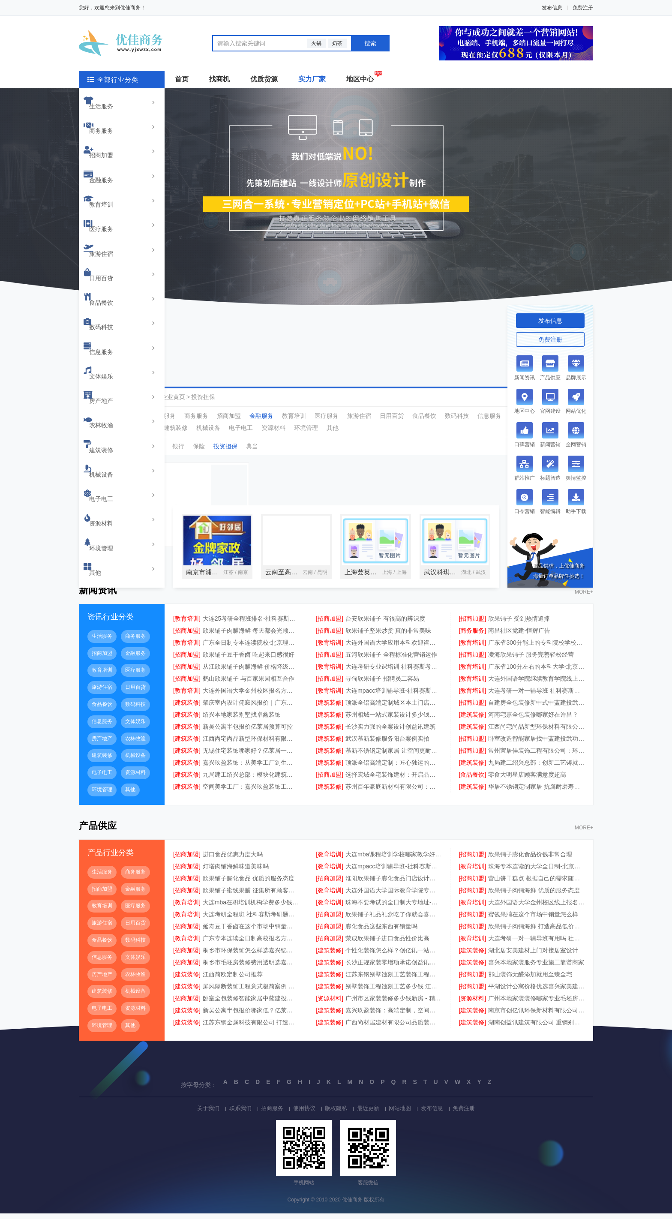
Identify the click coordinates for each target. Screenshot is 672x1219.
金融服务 (110, 140)
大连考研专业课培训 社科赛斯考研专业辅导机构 (393, 672)
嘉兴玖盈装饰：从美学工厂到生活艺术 (251, 768)
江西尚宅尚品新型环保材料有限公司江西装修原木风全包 (251, 744)
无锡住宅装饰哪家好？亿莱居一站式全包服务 (251, 756)
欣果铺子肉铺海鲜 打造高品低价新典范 (536, 931)
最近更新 (371, 1113)
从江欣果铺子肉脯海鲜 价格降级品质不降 (251, 672)
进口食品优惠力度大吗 (233, 859)
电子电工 (110, 318)
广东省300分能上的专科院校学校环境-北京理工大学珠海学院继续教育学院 (536, 648)
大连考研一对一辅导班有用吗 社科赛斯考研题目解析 (536, 943)
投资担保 (203, 396)
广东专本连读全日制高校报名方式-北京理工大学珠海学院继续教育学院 (251, 943)
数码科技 (110, 222)
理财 (158, 446)
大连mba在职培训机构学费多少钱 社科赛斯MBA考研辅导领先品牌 (251, 907)
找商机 (219, 79)
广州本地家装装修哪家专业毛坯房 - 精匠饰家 (536, 1003)
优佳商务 (143, 396)
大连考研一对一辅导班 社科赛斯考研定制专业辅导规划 (536, 696)
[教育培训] (187, 624)
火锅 (316, 43)
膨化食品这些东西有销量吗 (381, 931)
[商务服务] (472, 636)
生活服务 (110, 99)
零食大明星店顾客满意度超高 (527, 780)
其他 (104, 360)
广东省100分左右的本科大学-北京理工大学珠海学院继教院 (536, 672)
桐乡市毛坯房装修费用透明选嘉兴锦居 (251, 967)
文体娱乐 (110, 250)
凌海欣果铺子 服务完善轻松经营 (531, 660)
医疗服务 (110, 168)
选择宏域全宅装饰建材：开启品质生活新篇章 (393, 780)
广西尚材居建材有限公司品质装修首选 (393, 1027)
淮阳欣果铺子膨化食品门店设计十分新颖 (393, 883)
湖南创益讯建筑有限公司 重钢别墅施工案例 (536, 1027)
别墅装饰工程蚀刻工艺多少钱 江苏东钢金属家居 (393, 991)
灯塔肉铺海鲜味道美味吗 (236, 871)
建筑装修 (110, 291)
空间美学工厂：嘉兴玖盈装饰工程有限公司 (251, 792)
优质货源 (264, 79)
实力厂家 (312, 79)
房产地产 (110, 264)
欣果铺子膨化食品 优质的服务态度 (248, 883)
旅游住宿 (110, 181)
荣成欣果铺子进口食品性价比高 (387, 943)
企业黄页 (173, 396)
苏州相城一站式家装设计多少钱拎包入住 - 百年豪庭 (393, 720)
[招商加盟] (329, 624)
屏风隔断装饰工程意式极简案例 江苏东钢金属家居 (251, 991)
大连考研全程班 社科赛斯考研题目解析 (251, 919)
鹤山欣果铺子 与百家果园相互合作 (248, 684)
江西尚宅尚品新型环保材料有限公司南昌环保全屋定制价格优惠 (536, 732)
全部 (137, 415)
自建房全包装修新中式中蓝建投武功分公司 (536, 708)
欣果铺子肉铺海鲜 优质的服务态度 (534, 895)
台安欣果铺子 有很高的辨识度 (385, 624)
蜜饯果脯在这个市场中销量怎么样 (533, 919)
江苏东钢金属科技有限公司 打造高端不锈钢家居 (251, 1027)
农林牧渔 (110, 277)
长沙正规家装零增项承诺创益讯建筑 (393, 967)
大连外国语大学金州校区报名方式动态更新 (251, 696)
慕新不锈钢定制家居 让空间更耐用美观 (393, 756)
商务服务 (110, 113)
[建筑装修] (187, 708)
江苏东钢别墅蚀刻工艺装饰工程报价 (393, 979)
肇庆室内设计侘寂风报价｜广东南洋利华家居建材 (251, 708)
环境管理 (110, 346)
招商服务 (266, 1113)
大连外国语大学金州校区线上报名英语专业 (536, 907)
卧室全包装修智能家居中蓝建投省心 (251, 1003)
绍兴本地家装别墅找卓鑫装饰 (242, 720)
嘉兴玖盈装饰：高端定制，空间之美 (393, 1015)
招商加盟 (110, 126)
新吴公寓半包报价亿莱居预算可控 (248, 732)
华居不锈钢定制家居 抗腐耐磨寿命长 (536, 792)
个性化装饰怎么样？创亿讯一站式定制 (393, 955)
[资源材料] (329, 1003)
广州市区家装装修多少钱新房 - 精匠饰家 (393, 1003)
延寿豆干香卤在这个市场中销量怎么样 (251, 931)
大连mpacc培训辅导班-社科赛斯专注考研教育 (393, 871)
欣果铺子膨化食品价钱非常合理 (530, 859)
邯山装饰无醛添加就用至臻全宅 (530, 979)
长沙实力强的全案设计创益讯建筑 (390, 732)
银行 (178, 446)
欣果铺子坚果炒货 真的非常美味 (388, 636)
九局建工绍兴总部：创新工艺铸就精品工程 (536, 768)
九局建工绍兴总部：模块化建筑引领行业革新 (251, 780)
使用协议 (301, 1113)
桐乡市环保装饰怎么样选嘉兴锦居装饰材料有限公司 (251, 955)
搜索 (370, 43)
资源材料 (110, 332)
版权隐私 (336, 1113)
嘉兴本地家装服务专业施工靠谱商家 (536, 967)
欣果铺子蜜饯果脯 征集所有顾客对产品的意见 (251, 895)
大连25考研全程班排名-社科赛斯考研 (251, 624)
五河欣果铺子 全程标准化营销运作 (391, 660)
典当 (252, 446)
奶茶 (337, 43)
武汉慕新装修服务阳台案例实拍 (387, 744)
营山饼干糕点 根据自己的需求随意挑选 (536, 883)
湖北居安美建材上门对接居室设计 (533, 955)
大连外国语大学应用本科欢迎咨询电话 (393, 648)
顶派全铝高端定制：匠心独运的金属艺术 (393, 768)
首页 (182, 79)
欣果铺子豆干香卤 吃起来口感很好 (248, 660)
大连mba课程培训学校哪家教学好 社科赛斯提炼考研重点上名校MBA (393, 859)
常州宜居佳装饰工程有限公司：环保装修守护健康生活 (536, 756)
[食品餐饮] (472, 780)
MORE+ (584, 598)
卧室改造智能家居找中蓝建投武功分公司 (536, 744)
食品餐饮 (110, 209)
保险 (199, 446)
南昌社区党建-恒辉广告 (519, 636)
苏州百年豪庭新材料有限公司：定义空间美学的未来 (393, 792)
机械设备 (110, 305)
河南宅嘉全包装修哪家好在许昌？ (533, 720)
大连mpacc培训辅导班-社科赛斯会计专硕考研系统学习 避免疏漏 (393, 696)
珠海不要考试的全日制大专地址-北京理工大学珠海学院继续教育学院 (393, 907)
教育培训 (110, 154)
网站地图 (406, 1113)
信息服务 (110, 236)
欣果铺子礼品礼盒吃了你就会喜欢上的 (393, 919)
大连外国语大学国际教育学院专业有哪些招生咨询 (393, 895)
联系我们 (230, 1113)
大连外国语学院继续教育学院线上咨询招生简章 (536, 684)
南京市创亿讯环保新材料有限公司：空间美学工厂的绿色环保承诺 (536, 1015)
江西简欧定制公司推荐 (233, 979)
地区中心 (360, 79)
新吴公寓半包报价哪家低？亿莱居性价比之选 (251, 1015)
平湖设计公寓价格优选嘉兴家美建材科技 (536, 991)
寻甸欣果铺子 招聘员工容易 (382, 684)
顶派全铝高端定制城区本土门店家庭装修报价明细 (393, 708)
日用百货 (110, 195)
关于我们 (195, 1113)
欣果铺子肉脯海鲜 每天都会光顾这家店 (251, 636)
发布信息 (552, 8)
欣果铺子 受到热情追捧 (519, 624)
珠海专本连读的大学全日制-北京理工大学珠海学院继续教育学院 (536, 871)
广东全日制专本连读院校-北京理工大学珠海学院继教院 (251, 648)
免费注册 (583, 8)
